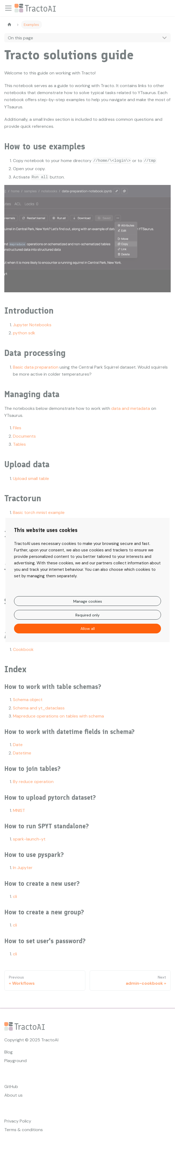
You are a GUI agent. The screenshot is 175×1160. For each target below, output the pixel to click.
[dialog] (87, 580)
